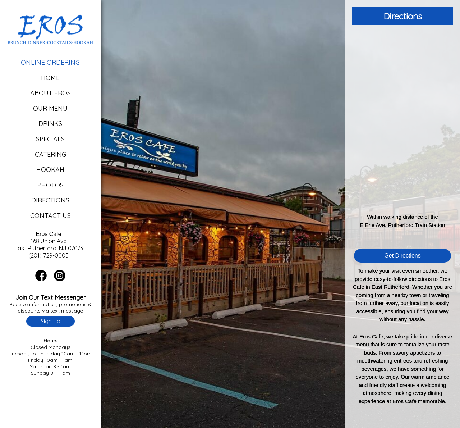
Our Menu (50, 108)
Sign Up (50, 321)
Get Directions (402, 255)
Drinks (50, 123)
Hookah (50, 169)
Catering (50, 154)
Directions (50, 200)
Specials (50, 139)
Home (50, 78)
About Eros (50, 93)
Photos (50, 185)
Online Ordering (50, 62)
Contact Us (50, 215)
